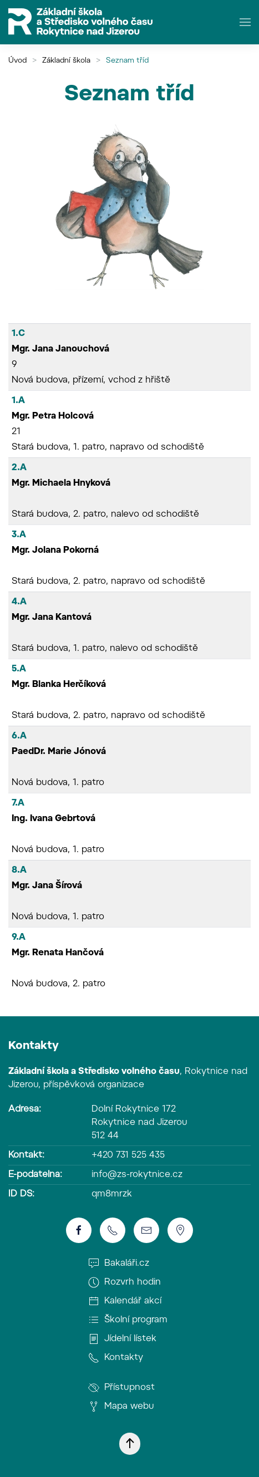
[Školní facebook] (79, 1230)
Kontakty (33, 1046)
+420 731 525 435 (128, 1155)
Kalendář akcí (124, 1301)
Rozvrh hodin (124, 1282)
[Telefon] (112, 1230)
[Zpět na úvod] (80, 22)
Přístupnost (121, 1387)
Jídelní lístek (122, 1338)
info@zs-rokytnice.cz (137, 1174)
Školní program (127, 1320)
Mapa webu (121, 1406)
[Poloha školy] (180, 1230)
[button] (245, 22)
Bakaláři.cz (118, 1263)
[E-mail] (146, 1230)
